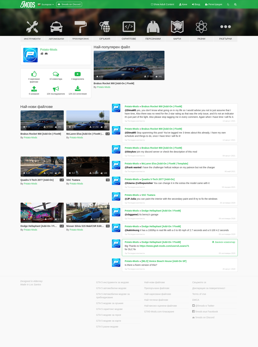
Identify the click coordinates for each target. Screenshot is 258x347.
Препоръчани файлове (156, 288)
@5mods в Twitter (203, 305)
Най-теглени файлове (156, 300)
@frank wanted (133, 167)
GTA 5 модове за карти (108, 320)
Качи (183, 4)
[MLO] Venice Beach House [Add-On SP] (164, 261)
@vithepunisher (144, 183)
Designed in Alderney (31, 281)
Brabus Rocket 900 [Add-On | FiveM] (162, 106)
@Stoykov (130, 151)
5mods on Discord (203, 317)
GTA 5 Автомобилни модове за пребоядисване (113, 296)
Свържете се (199, 282)
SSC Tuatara (148, 195)
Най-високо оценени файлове (160, 305)
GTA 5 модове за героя (108, 315)
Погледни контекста (135, 121)
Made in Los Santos (30, 284)
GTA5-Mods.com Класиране (159, 311)
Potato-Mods (48, 49)
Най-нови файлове (154, 282)
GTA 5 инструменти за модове (112, 282)
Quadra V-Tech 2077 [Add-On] (158, 179)
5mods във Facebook (205, 311)
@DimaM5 (130, 110)
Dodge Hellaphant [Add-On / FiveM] (161, 210)
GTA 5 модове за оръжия (109, 303)
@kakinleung (132, 230)
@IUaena (130, 183)
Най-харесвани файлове (157, 294)
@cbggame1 (132, 214)
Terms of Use (199, 294)
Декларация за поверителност (208, 288)
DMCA (195, 300)
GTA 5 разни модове (107, 326)
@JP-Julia (130, 198)
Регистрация (213, 4)
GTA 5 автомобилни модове (111, 288)
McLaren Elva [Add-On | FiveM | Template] (165, 163)
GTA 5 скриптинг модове (109, 309)
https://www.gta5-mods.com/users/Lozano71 (164, 246)
